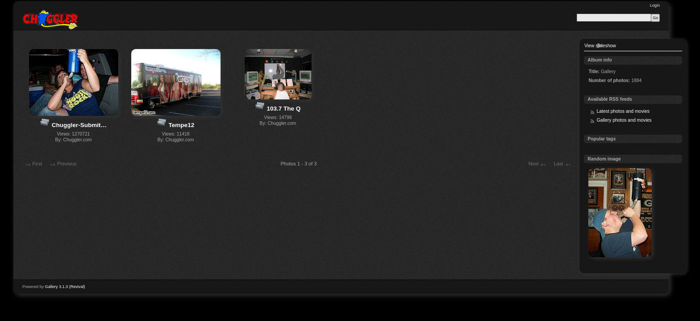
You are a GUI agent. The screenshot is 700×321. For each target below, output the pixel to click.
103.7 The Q (283, 108)
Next (538, 164)
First (33, 164)
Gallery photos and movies (623, 120)
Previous (62, 164)
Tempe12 (182, 125)
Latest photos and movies (622, 111)
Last (562, 164)
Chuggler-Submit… (79, 125)
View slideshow (600, 45)
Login (655, 5)
